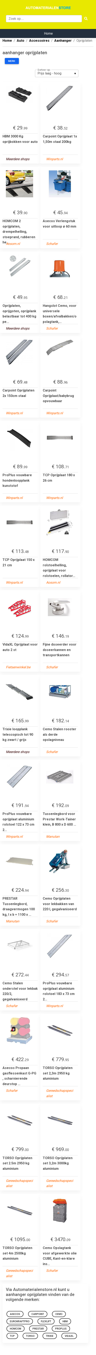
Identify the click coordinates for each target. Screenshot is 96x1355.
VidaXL (69, 1336)
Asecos (15, 1314)
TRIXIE (49, 1336)
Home (48, 33)
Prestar (38, 1328)
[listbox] (56, 73)
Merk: (12, 61)
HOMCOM (15, 1328)
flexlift (46, 1321)
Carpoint (37, 1314)
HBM (65, 1321)
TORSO (30, 1336)
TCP (12, 1336)
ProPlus (61, 1328)
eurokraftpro (20, 1321)
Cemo (58, 1314)
